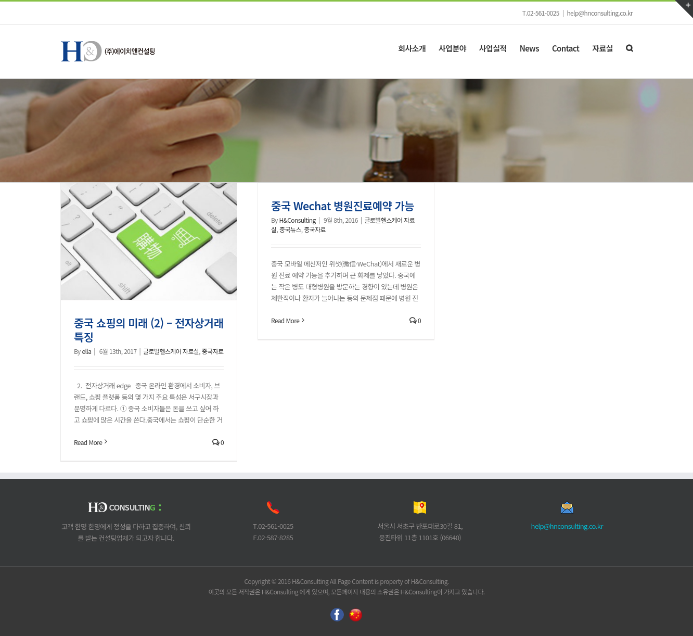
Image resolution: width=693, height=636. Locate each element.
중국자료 (213, 351)
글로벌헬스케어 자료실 (171, 351)
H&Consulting (297, 219)
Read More (88, 442)
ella (86, 351)
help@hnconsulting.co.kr (600, 12)
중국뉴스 (290, 229)
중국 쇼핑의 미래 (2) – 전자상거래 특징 (149, 330)
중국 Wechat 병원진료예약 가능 (342, 205)
